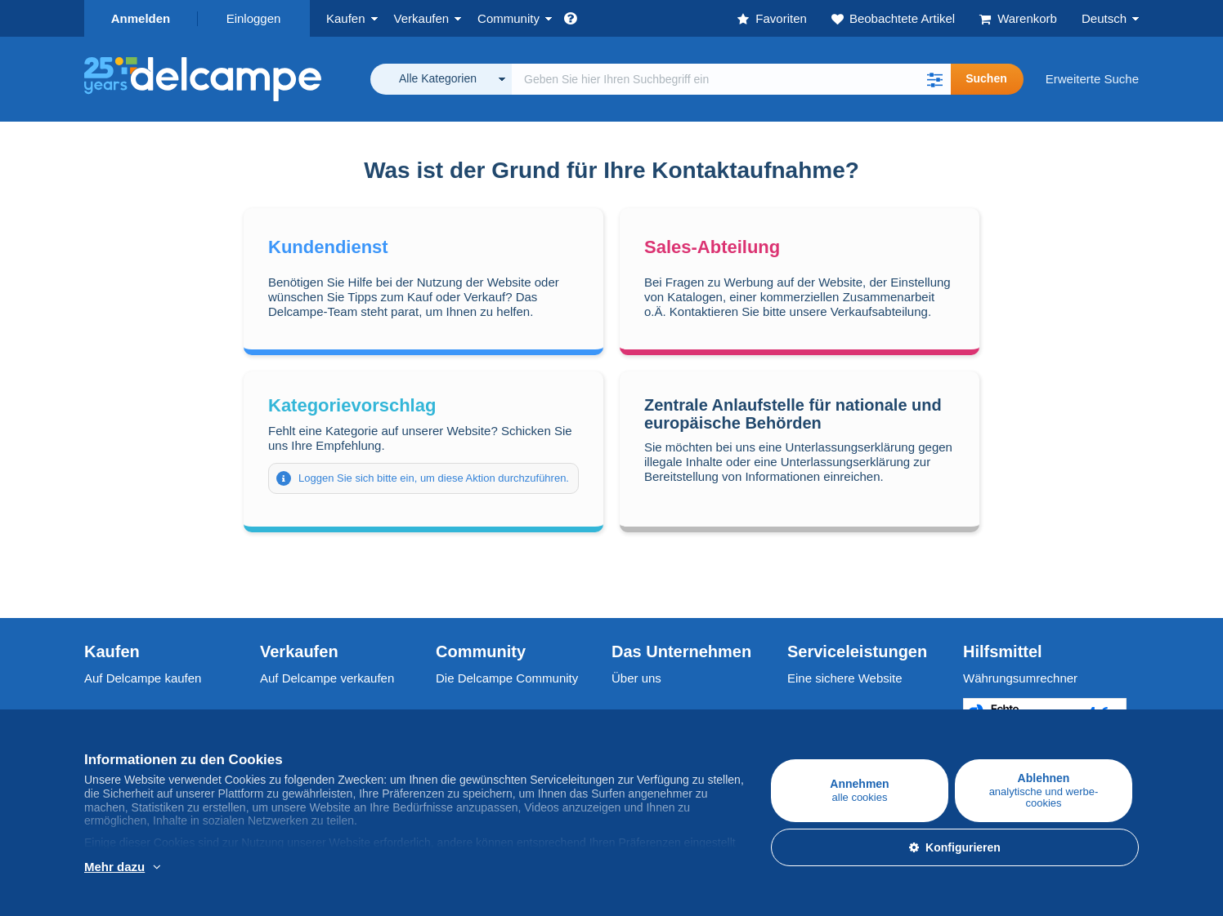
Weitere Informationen (188, 867)
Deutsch (1104, 18)
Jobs (633, 714)
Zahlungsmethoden (839, 714)
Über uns (636, 678)
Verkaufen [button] (422, 18)
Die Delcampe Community (507, 678)
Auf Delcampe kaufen (142, 678)
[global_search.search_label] (731, 79)
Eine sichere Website (845, 678)
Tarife (275, 714)
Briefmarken (117, 714)
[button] (934, 79)
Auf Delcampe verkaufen (327, 678)
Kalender (460, 714)
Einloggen (253, 18)
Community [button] (508, 18)
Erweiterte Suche (1092, 79)
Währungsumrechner (1020, 678)
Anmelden (141, 18)
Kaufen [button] (345, 18)
